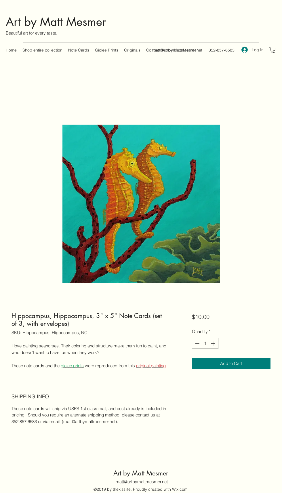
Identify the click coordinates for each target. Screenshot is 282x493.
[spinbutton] (205, 343)
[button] (272, 50)
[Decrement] (197, 343)
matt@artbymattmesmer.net (177, 50)
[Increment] (214, 343)
